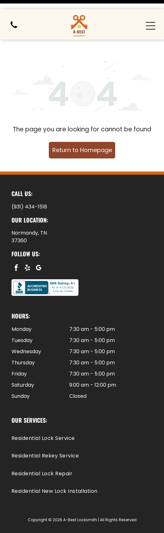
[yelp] (27, 252)
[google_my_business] (38, 252)
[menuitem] (82, 422)
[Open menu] (150, 16)
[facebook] (16, 252)
